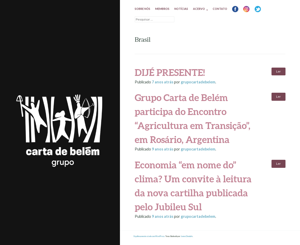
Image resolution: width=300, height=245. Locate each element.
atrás (163, 82)
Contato (220, 8)
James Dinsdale (187, 236)
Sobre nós (142, 8)
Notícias (181, 8)
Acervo (199, 8)
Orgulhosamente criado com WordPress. (149, 236)
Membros (162, 8)
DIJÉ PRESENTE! (170, 72)
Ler (278, 71)
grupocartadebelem (198, 82)
